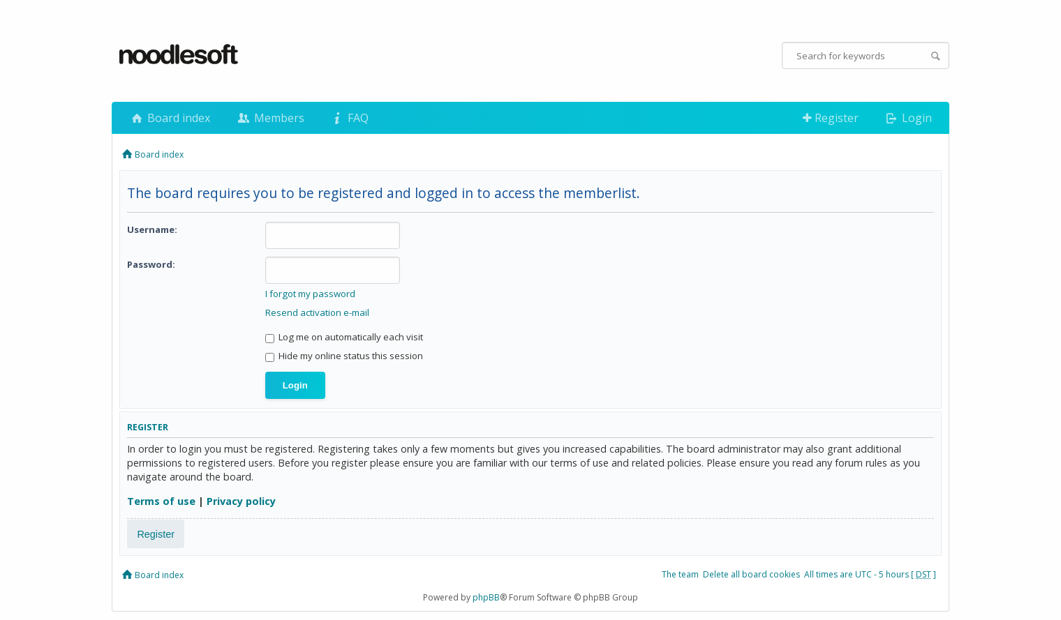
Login (908, 118)
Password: (151, 264)
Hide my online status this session (344, 355)
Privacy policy (241, 501)
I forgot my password (310, 293)
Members (269, 118)
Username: (152, 229)
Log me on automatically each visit (344, 337)
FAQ (349, 118)
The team (680, 574)
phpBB (486, 597)
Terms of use (161, 501)
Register (831, 118)
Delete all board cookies (751, 574)
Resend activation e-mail (317, 312)
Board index (169, 118)
